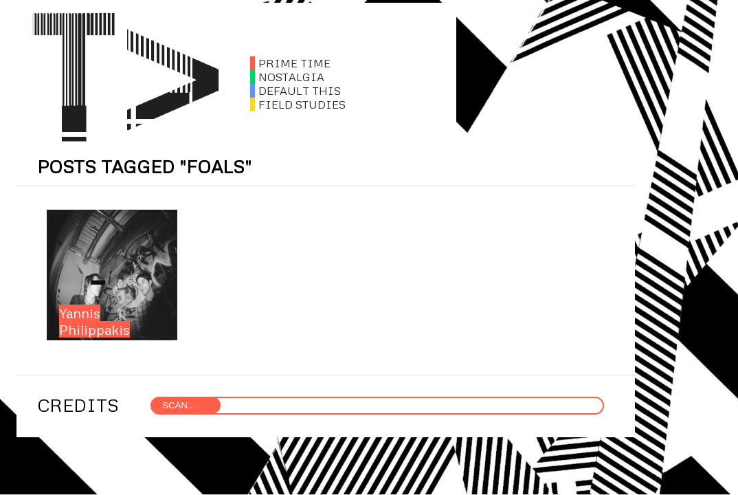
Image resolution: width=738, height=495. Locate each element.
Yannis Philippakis (94, 321)
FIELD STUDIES (298, 104)
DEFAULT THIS (295, 91)
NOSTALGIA (287, 77)
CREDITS (78, 405)
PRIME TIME (290, 63)
